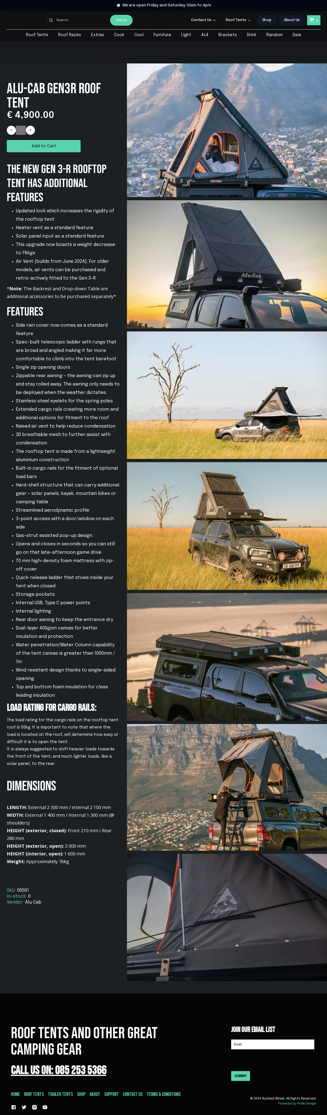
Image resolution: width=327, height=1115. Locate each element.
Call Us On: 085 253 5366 (58, 1070)
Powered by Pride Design (297, 1103)
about (94, 1094)
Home (15, 1094)
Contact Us (133, 1094)
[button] (203, 20)
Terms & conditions (164, 1094)
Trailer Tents (60, 1094)
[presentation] (265, 1060)
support (111, 1094)
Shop (81, 1094)
